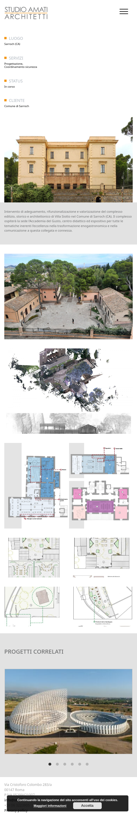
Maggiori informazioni (50, 805)
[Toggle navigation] (123, 11)
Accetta (87, 806)
